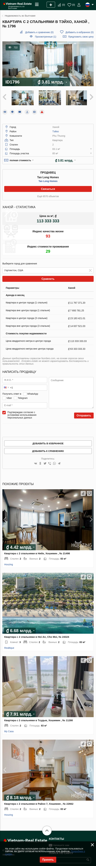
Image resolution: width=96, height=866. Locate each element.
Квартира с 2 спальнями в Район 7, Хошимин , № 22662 (38, 802)
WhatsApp (32, 393)
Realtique (9, 647)
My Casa (8, 730)
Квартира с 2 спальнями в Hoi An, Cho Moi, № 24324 (36, 636)
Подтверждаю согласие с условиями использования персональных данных (21, 414)
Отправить (84, 414)
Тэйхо (55, 130)
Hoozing (8, 563)
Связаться (48, 188)
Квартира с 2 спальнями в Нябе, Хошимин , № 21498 (37, 552)
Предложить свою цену (81, 36)
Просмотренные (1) (45, 36)
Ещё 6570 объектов (48, 195)
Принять (48, 859)
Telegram (23, 397)
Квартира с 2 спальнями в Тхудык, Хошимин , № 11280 (38, 719)
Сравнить (47, 278)
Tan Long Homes (48, 180)
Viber (9, 397)
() (63, 4)
